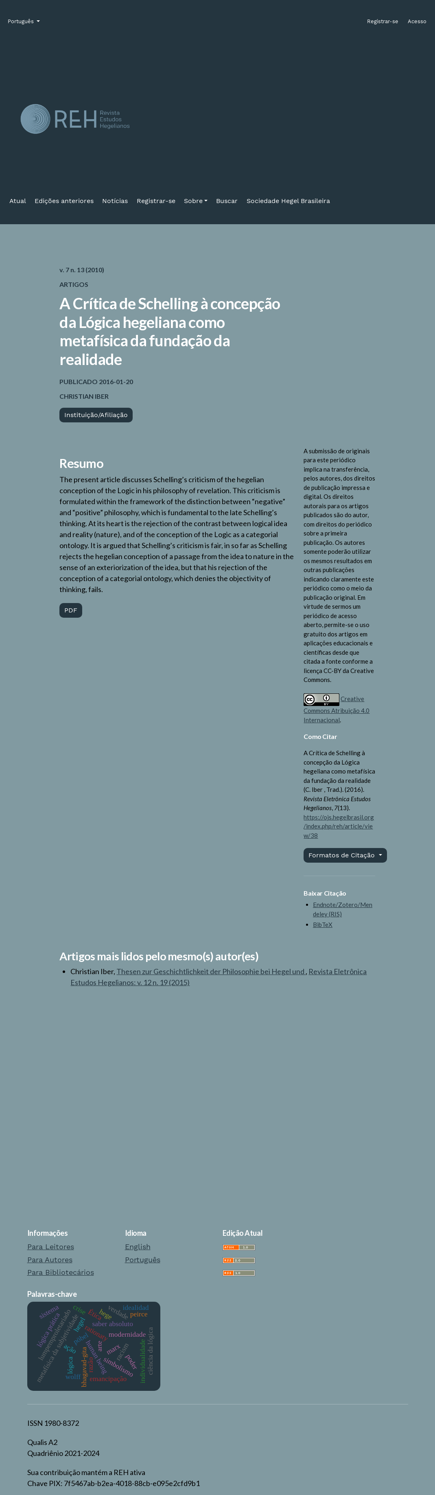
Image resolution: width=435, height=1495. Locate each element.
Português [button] (21, 20)
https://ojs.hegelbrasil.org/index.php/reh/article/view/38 (339, 826)
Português (142, 1259)
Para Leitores (50, 1246)
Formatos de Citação (342, 855)
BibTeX (322, 924)
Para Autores (49, 1259)
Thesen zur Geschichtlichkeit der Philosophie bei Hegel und (211, 971)
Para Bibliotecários (60, 1272)
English (138, 1246)
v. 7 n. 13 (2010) (81, 269)
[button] (196, 201)
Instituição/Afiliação (96, 415)
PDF (70, 610)
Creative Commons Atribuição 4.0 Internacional (336, 709)
